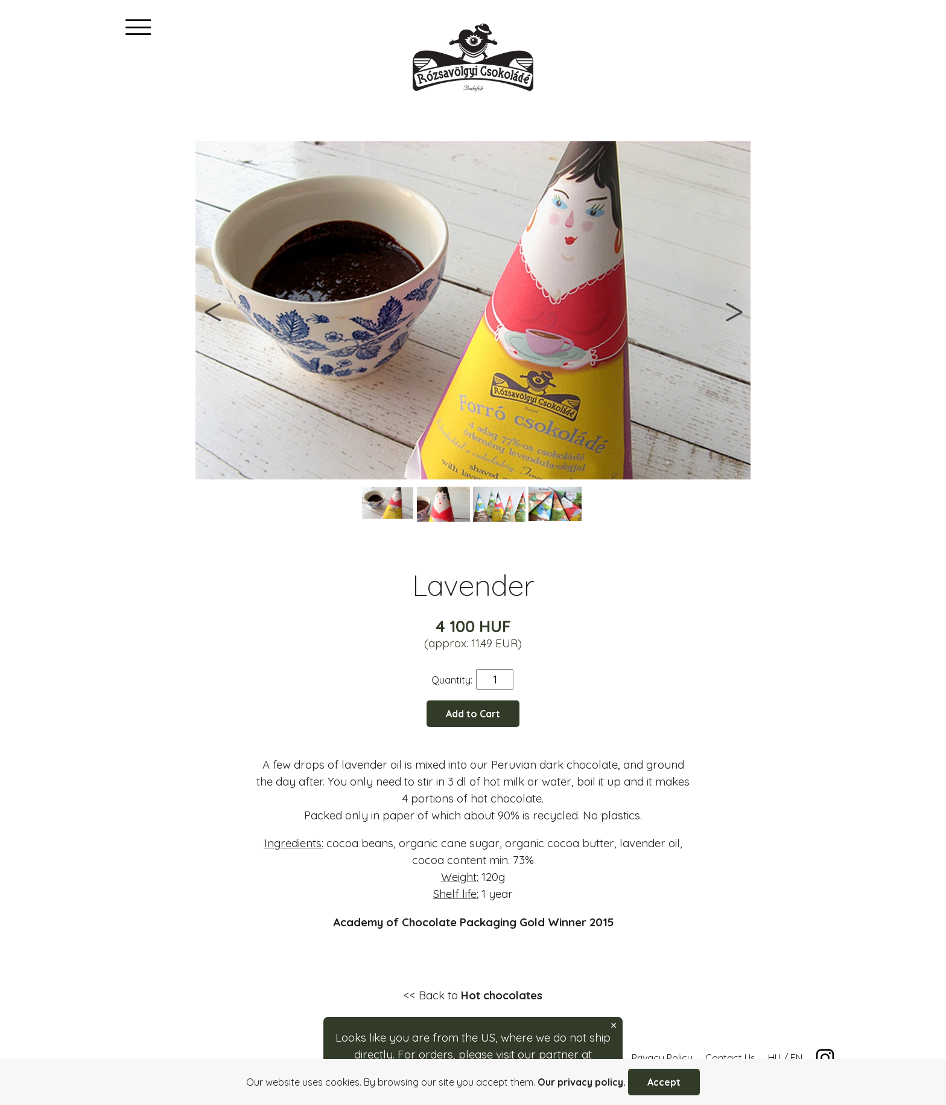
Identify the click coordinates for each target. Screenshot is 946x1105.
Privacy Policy (662, 1058)
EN (796, 1058)
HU (774, 1058)
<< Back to (473, 995)
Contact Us (730, 1058)
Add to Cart (473, 714)
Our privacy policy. (582, 1082)
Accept (664, 1082)
